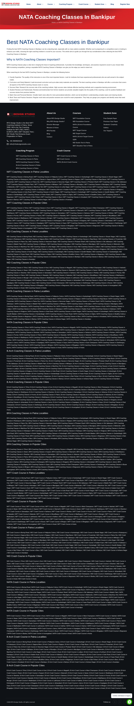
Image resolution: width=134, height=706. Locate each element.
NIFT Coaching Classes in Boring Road (20, 177)
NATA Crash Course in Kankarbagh (71, 587)
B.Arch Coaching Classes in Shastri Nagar (109, 356)
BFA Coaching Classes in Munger (26, 459)
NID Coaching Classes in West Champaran (87, 267)
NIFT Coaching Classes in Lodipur (104, 187)
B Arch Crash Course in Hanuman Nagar (35, 647)
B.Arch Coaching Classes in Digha (100, 373)
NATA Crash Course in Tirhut (16, 616)
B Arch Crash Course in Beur (108, 659)
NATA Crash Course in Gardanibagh (54, 602)
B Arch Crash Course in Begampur (61, 659)
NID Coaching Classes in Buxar (101, 283)
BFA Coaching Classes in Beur (22, 438)
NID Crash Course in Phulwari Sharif (38, 537)
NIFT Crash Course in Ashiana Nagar (24, 498)
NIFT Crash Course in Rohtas (61, 511)
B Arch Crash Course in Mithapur (22, 649)
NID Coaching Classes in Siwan (17, 270)
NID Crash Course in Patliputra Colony (43, 532)
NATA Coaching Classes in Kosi (40, 327)
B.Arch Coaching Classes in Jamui (40, 402)
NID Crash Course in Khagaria (89, 571)
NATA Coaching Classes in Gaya (56, 342)
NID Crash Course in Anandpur (18, 553)
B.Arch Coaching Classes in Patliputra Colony (50, 356)
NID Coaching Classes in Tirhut (17, 267)
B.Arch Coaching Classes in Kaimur (51, 400)
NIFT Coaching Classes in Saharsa (78, 213)
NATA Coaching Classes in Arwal (50, 347)
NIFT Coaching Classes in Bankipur (100, 197)
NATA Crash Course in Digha (101, 602)
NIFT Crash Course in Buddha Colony (106, 493)
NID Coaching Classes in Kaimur (114, 278)
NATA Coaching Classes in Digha (84, 314)
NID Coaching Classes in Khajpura (94, 249)
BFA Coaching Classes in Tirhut (17, 449)
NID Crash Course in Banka (85, 576)
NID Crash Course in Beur (30, 550)
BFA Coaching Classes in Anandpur (29, 441)
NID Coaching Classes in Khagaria (43, 280)
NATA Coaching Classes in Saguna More (42, 299)
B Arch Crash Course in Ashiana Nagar (83, 662)
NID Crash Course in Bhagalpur (42, 576)
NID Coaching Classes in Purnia (110, 273)
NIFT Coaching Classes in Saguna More (42, 179)
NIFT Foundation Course (81, 118)
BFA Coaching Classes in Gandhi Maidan (81, 433)
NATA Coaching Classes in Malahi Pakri (28, 304)
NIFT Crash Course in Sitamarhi (50, 509)
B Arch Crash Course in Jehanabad (50, 683)
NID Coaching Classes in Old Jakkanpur (99, 241)
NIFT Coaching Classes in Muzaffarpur (104, 215)
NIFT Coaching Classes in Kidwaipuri (33, 189)
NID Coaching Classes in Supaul (40, 270)
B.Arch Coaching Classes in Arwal (92, 407)
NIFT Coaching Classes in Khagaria (74, 220)
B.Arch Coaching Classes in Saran (107, 389)
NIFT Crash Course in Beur (58, 495)
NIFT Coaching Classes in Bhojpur (37, 226)
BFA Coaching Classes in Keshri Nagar (28, 433)
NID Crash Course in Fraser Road (39, 547)
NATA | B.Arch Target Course (83, 136)
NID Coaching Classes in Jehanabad (68, 280)
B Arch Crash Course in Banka (49, 688)
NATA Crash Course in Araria (82, 633)
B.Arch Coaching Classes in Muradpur (85, 363)
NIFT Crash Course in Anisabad (79, 495)
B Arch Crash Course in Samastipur (32, 675)
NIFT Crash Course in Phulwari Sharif (50, 483)
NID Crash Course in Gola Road (38, 545)
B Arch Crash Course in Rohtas (78, 675)
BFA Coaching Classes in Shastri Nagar (102, 418)
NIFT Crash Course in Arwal (47, 524)
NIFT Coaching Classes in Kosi (39, 208)
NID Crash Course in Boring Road (18, 532)
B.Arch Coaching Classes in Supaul (56, 389)
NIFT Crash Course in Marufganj (48, 485)
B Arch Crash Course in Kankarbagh (73, 642)
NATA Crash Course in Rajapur (51, 590)
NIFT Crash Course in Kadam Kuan (108, 488)
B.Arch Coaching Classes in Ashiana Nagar (79, 379)
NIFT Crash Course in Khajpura (35, 490)
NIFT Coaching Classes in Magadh (62, 208)
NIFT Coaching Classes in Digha (62, 194)
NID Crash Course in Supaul (21, 563)
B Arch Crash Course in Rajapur (53, 644)
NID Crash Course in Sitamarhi (42, 563)
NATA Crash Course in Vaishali (106, 616)
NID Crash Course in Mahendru (57, 540)
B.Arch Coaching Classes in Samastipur (68, 392)
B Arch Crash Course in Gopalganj (95, 683)
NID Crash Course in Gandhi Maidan (110, 545)
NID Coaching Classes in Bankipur (69, 257)
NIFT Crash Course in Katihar (48, 516)
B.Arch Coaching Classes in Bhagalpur (105, 405)
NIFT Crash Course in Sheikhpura (93, 509)
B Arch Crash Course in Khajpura (75, 654)
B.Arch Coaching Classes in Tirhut (18, 387)
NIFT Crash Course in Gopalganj (61, 519)
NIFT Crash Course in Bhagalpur (78, 521)
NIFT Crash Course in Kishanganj (91, 516)
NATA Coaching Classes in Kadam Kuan (77, 309)
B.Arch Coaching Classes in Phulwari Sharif (94, 361)
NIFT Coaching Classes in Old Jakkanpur (113, 182)
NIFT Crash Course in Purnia (82, 511)
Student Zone (99, 4)
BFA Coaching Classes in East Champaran (65, 464)
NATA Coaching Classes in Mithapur (54, 304)
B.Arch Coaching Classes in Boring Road (20, 356)
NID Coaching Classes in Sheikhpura (110, 270)
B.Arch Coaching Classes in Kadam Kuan (86, 368)
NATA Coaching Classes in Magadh (63, 327)
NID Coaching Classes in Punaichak (110, 239)
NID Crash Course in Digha (60, 547)
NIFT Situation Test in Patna (82, 146)
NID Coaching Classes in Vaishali (114, 267)
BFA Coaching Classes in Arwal (26, 469)
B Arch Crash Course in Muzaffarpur (69, 678)
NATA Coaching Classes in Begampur (19, 316)
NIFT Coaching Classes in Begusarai (87, 226)
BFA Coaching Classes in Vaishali (115, 449)
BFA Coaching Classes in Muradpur (59, 426)
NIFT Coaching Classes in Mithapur (46, 184)
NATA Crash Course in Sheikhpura (94, 618)
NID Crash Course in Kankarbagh (68, 532)
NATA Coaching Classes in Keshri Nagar (67, 311)
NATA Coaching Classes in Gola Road (40, 311)
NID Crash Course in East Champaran (76, 574)
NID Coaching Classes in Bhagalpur (32, 285)
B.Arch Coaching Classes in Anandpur (107, 379)
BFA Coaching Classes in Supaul (40, 452)
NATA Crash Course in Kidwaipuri (97, 597)
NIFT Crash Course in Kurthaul (62, 488)
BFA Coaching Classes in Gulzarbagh (54, 433)
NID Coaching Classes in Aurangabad (105, 285)
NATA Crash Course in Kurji (32, 597)
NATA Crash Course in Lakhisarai (33, 626)
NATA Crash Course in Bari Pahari (52, 605)
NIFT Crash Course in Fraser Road (61, 493)
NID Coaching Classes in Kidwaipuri (19, 249)
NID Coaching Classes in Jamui (92, 280)
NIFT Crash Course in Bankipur (101, 495)
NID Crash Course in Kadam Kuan (92, 542)
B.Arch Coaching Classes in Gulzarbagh (103, 371)
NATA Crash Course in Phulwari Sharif (54, 592)
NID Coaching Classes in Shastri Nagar (102, 236)
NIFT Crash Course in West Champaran (80, 506)
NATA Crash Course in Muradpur (35, 595)
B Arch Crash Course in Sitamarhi (56, 673)
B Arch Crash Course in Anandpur (108, 662)
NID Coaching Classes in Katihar (91, 278)
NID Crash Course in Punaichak (84, 535)
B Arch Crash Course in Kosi (37, 670)
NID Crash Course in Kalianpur (115, 542)
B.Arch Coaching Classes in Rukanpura (20, 358)
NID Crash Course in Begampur (106, 547)
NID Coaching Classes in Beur (22, 257)
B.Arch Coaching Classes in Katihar (26, 400)
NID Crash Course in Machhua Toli (81, 540)
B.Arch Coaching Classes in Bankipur (26, 379)
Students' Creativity (110, 124)
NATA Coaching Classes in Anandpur (79, 319)
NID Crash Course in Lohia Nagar (105, 540)
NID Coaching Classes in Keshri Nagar (24, 252)
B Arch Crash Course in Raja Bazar (77, 644)
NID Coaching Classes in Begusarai (57, 285)
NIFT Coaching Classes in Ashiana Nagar (33, 199)
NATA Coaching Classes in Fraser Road (59, 314)
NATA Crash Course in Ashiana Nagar (47, 607)
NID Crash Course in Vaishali (101, 561)
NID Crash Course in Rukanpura (115, 532)
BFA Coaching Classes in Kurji (67, 428)
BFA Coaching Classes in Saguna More (36, 421)
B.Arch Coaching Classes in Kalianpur (114, 368)
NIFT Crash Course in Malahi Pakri (100, 483)
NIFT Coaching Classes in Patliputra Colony (48, 177)
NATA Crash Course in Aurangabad (39, 633)
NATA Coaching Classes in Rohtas (103, 332)
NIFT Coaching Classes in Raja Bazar (93, 179)
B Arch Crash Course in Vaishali (109, 670)
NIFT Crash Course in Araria (67, 524)
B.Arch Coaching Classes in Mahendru (19, 366)
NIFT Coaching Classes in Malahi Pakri (20, 184)
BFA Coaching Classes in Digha (40, 436)
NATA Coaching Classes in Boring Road (20, 296)
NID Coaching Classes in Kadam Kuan (44, 249)
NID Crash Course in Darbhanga (101, 574)
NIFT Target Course (79, 130)
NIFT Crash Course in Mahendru (71, 485)
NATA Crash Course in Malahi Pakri (106, 592)
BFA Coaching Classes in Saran (87, 452)
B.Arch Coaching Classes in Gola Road (46, 371)
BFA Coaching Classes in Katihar (101, 459)
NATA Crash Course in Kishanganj (99, 626)
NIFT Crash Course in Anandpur (49, 498)
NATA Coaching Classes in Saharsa (79, 332)
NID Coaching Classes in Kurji (67, 247)
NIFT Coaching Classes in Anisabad (75, 197)
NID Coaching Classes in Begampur (92, 254)
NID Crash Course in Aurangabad (107, 576)
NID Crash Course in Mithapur (109, 537)
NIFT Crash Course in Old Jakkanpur (76, 483)
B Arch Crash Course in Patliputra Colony (45, 642)
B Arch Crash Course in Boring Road (19, 642)
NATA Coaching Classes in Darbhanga (111, 342)
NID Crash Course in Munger (80, 569)
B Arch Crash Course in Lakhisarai (49, 680)
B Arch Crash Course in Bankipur (36, 662)
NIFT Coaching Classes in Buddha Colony (88, 194)
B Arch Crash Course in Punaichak (101, 644)
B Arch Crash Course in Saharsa (56, 675)
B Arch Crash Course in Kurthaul (95, 652)
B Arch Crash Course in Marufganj (69, 649)
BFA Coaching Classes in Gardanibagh (109, 433)
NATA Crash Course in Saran (72, 618)
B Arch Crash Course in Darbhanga (51, 685)
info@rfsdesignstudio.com (20, 144)
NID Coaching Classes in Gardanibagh (105, 252)
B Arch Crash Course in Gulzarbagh (28, 657)
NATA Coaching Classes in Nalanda (79, 335)
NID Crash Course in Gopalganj (33, 574)
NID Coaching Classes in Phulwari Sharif (71, 241)
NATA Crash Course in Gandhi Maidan (28, 602)
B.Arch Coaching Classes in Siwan (31, 389)
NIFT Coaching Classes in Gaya (55, 223)
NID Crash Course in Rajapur (40, 535)
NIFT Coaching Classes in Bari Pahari (27, 197)
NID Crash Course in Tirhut (16, 561)
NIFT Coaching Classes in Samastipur (52, 213)
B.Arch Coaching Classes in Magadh (66, 387)
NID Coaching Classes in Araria (35, 288)
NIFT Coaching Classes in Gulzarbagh (73, 192)
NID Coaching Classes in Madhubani (42, 278)
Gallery (106, 127)
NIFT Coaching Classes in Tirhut (17, 208)
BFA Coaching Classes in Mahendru (109, 426)
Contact (49, 137)
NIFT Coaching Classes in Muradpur (71, 184)
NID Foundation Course (81, 121)
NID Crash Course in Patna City (107, 535)
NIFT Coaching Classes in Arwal (44, 228)
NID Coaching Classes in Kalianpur (70, 249)
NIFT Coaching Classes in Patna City (27, 182)
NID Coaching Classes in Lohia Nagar (43, 247)
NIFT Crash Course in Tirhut (16, 506)
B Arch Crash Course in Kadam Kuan (27, 654)
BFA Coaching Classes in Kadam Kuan (45, 431)
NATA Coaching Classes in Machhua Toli (42, 306)
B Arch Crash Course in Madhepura (94, 678)
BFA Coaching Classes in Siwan (17, 452)
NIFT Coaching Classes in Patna (27, 156)
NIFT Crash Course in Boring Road (18, 478)
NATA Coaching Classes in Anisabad (94, 316)
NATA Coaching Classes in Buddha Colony (111, 314)
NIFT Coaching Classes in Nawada (53, 215)
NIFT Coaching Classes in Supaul (47, 210)
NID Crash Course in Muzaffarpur (36, 569)
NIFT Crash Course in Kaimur (68, 516)
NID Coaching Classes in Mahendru (108, 244)
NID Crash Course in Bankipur (72, 550)
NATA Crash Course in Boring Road (18, 587)
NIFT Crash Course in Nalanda (25, 514)
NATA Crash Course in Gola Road (73, 600)
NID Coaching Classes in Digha (40, 254)
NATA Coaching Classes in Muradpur (79, 304)
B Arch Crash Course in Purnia (100, 675)
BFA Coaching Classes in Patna (27, 168)
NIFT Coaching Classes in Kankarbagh (77, 177)
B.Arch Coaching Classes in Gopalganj (66, 402)
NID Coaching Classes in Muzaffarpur (85, 275)
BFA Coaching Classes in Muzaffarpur (89, 457)
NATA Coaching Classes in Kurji (94, 306)
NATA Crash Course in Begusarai (116, 631)
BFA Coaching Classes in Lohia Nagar (43, 428)
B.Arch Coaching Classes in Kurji (101, 366)
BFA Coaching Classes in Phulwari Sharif (71, 423)
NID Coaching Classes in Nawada (37, 275)
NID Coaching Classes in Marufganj (83, 244)
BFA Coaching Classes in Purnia (114, 454)
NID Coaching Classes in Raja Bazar (85, 239)
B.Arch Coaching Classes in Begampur (38, 376)
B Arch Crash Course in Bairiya (58, 662)
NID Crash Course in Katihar (25, 571)
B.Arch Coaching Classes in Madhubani (89, 397)
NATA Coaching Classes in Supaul (47, 330)
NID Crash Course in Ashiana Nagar (115, 550)
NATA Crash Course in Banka (17, 633)
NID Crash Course (63, 159)
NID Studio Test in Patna (81, 142)
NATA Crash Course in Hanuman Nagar (28, 592)
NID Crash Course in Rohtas (52, 566)
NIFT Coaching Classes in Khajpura (111, 189)
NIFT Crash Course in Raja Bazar (73, 480)
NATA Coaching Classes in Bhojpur (41, 345)
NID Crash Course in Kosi (34, 561)
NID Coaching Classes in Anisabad (45, 257)
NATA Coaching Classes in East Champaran (82, 342)
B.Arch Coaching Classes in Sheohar (41, 392)
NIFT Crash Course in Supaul (28, 509)
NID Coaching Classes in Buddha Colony (65, 254)
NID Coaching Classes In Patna (27, 159)
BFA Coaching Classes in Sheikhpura (111, 452)
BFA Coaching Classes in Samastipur (43, 454)
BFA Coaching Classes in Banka (91, 467)
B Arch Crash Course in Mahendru (93, 649)
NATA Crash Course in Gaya (90, 628)
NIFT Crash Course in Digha (83, 493)
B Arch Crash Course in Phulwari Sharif (63, 647)
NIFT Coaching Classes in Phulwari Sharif (84, 182)
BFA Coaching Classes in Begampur (93, 436)
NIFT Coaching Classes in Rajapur (68, 179)
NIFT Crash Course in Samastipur (18, 511)
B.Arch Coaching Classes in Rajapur (75, 358)
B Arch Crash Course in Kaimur (93, 680)
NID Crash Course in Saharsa (32, 566)
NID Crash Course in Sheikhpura (84, 563)
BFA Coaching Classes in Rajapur (61, 421)
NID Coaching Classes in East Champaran (50, 283)
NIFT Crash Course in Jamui (39, 519)
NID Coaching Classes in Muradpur (59, 244)
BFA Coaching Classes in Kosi (39, 449)
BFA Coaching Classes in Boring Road (19, 418)
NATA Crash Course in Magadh (56, 616)
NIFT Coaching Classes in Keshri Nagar (46, 192)
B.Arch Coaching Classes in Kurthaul (32, 368)
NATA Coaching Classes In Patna (27, 162)
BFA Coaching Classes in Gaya (39, 464)
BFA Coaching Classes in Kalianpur (70, 431)
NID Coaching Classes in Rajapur (61, 239)
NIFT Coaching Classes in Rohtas (102, 213)
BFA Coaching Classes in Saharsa (68, 454)
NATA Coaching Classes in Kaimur (24, 340)
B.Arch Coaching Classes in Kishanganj (77, 400)
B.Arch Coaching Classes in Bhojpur (79, 405)
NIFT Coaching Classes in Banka (112, 226)
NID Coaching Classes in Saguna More (35, 239)
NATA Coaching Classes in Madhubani (66, 337)
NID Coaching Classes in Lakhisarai (67, 278)
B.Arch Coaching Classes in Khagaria (104, 400)
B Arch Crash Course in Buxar (74, 685)
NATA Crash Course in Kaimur (77, 626)
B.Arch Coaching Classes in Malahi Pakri (32, 363)
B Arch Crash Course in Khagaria (26, 683)
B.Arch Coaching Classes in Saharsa (95, 392)
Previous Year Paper (110, 121)
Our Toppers (107, 130)
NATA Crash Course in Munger (105, 623)
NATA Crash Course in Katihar (55, 626)
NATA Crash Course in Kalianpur (27, 600)
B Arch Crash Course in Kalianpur (52, 654)
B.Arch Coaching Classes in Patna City (35, 361)
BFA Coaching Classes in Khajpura (95, 431)
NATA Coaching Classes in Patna (31, 335)
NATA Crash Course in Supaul (29, 618)
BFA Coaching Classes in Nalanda (64, 457)
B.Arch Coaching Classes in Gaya (91, 402)
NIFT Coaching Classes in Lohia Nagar (57, 187)
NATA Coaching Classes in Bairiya (25, 319)
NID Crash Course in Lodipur (27, 542)
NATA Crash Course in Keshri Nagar (97, 600)
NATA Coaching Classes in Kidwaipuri (50, 309)
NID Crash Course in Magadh (54, 561)
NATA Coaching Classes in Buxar (18, 345)
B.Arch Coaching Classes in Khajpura (20, 371)
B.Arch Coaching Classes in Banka (40, 407)
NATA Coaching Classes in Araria (73, 347)
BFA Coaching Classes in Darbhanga (92, 464)
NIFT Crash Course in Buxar (35, 521)
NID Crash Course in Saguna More (18, 535)
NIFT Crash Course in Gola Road (58, 490)
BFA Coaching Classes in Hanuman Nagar (43, 423)
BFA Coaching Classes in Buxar (116, 464)
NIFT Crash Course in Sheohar (116, 509)
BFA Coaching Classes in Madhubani (51, 459)
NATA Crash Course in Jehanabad (25, 628)
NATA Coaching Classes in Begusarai (92, 345)
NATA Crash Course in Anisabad (95, 605)
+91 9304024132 (16, 141)
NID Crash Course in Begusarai (64, 576)
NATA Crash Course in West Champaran (81, 616)
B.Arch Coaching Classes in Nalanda (99, 394)
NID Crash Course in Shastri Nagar (92, 532)
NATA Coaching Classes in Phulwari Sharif (85, 301)
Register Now (125, 4)
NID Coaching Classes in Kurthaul (112, 247)
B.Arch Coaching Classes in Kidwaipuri (59, 368)
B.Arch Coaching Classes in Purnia (24, 394)
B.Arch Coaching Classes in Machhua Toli (47, 366)
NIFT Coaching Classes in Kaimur (24, 220)
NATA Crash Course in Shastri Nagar (96, 587)
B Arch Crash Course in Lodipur (72, 652)
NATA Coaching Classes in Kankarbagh (78, 296)
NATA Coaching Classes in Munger (40, 337)
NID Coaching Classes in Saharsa (64, 273)
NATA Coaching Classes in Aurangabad (25, 347)
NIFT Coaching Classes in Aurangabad (19, 228)
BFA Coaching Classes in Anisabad (45, 438)
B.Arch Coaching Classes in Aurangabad (66, 407)
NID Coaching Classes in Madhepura (111, 275)
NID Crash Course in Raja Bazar (62, 535)
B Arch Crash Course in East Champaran (25, 685)
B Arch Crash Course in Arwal (95, 688)
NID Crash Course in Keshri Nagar (62, 545)
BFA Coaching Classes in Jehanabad (82, 462)
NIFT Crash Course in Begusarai (101, 521)
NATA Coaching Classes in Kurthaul (24, 309)
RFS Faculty (51, 130)
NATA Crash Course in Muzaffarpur (58, 623)
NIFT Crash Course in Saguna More (27, 480)
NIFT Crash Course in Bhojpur (56, 521)
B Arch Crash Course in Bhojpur (96, 685)
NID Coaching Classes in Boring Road (19, 236)
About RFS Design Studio (56, 118)
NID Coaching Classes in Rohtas (88, 273)
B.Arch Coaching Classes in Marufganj (112, 363)
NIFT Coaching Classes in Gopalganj (31, 223)
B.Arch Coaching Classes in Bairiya (52, 379)
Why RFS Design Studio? (56, 121)
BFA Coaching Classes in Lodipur (89, 428)
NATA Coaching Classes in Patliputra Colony (49, 296)
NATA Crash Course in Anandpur (72, 607)
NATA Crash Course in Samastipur (25, 621)
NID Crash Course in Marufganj (35, 540)
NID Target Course (79, 133)
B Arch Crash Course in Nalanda (45, 678)
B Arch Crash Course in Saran (78, 673)
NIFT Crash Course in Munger (94, 514)
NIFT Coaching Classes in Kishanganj (48, 220)
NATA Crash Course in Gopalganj (69, 628)
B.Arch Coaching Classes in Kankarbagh (79, 356)
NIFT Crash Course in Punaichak (96, 480)
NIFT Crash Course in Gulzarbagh (106, 490)
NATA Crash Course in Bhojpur (70, 631)
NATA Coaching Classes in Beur (70, 316)
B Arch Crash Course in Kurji (51, 652)
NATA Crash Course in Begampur (29, 605)
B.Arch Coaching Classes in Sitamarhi (81, 389)
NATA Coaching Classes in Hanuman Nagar (55, 301)
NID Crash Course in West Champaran (77, 561)
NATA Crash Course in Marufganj (59, 595)
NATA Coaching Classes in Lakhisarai (92, 337)
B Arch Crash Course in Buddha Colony (36, 659)
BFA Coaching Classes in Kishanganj (32, 462)
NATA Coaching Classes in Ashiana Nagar (51, 319)
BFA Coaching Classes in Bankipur (69, 438)
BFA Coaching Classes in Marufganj (84, 426)
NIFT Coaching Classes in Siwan (24, 210)
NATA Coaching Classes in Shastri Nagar (105, 296)
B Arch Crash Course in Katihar (72, 680)
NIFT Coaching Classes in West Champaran (90, 208)
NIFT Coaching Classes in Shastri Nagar (104, 177)
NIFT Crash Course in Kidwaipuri (84, 488)
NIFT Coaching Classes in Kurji (81, 187)
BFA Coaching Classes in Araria (48, 469)
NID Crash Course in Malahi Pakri (87, 537)
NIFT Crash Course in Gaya (82, 519)
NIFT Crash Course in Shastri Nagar (95, 478)
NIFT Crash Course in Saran (71, 509)
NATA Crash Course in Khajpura (49, 600)
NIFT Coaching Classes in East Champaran (81, 223)
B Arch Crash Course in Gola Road (98, 654)
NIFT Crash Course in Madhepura (72, 514)
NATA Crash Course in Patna (111, 621)
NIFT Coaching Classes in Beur (51, 197)
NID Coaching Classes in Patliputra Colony (47, 236)
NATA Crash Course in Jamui (47, 628)
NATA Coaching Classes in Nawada (54, 335)
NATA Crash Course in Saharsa (48, 621)
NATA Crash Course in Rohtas (70, 621)
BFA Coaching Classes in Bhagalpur (43, 467)
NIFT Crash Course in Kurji (21, 488)
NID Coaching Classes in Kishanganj (19, 280)
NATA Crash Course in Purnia (90, 621)
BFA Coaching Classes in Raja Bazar (85, 421)
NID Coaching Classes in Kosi (38, 267)
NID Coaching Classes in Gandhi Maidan (77, 252)
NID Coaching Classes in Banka (80, 285)
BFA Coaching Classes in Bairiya (93, 438)
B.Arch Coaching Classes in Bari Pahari (65, 376)
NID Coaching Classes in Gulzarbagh (50, 252)
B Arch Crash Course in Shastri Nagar (98, 642)
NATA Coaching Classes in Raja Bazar (94, 299)
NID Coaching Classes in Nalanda (60, 275)
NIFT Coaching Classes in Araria (67, 228)
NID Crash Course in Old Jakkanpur (63, 537)
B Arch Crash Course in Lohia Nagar (29, 652)
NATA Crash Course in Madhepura (82, 623)
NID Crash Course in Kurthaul (48, 542)
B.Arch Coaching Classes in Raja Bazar (101, 358)
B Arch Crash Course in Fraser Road (107, 657)
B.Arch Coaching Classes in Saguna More (48, 358)
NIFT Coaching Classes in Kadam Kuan (60, 189)
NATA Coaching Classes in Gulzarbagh (95, 311)
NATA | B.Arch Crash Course (67, 162)
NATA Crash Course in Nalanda (35, 623)
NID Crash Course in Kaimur (45, 571)
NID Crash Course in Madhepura (59, 569)
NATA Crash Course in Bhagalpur (93, 631)
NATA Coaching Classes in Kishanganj (49, 340)
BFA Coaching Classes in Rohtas (91, 454)
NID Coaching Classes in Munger (18, 278)
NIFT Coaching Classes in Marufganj (97, 184)
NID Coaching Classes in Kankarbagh (75, 236)
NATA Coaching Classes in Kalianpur (104, 309)
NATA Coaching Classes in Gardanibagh (31, 314)
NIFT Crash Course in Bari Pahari (37, 495)
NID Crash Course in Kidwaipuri (69, 542)
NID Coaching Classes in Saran (86, 270)
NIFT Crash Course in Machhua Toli (95, 485)
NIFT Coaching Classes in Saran (95, 210)
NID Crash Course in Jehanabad (111, 571)
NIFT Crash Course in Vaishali (105, 506)
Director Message (53, 124)
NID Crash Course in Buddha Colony (83, 547)
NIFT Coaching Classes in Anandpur (60, 199)
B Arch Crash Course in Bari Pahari (86, 659)
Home (28, 4)
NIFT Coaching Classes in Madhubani (65, 218)
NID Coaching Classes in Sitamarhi (63, 270)
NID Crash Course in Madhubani (102, 569)
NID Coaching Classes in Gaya (25, 283)
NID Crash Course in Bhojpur (21, 576)
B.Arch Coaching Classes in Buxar (54, 405)
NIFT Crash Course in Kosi (35, 506)
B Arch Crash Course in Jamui (73, 683)
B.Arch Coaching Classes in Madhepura (36, 397)
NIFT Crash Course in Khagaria (113, 516)
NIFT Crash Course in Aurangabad (25, 524)
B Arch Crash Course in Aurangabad (72, 688)
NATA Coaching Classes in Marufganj (105, 304)
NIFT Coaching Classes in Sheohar (27, 213)
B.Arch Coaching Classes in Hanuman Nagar (64, 361)
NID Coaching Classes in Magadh (61, 267)
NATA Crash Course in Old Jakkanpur (81, 592)
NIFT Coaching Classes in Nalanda (78, 215)
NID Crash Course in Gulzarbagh (85, 545)
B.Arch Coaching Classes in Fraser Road (74, 373)
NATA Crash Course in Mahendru (82, 595)
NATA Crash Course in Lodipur (52, 597)
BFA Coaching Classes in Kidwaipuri (19, 431)
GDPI (74, 139)
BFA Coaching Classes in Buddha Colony (66, 436)
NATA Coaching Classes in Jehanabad (101, 340)
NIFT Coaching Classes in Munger (40, 218)
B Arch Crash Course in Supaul (33, 673)
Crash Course (83, 4)
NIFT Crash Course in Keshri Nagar (82, 490)
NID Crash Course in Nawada (112, 566)
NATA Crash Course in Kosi (36, 616)
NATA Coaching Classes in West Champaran (91, 327)
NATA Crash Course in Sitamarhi (50, 618)
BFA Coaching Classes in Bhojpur (19, 467)
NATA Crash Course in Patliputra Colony (44, 587)
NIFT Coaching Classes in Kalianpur (86, 189)
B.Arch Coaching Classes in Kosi (41, 387)
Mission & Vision (53, 127)
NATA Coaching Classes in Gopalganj (31, 342)
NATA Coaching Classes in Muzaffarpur (105, 335)
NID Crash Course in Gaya (54, 574)
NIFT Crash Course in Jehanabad (18, 519)
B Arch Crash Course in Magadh (58, 670)
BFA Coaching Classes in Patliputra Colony (47, 418)
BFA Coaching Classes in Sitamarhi (64, 452)
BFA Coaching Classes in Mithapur (34, 426)
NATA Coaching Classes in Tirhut (17, 327)
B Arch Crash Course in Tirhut (16, 670)
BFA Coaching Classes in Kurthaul (113, 428)
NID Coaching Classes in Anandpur (23, 259)
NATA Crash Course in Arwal (62, 633)
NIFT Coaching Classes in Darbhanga (109, 223)
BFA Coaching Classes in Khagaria (57, 462)
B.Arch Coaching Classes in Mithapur (59, 363)
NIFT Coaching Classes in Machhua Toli (29, 187)
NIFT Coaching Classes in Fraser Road (37, 194)
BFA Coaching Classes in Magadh (61, 449)
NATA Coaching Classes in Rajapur (69, 299)
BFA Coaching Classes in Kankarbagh (75, 418)
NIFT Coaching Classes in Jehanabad (99, 220)
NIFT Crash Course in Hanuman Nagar (23, 483)
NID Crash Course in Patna (92, 566)
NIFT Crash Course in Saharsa (40, 511)
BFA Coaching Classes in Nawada (40, 457)
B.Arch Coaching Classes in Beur (91, 376)
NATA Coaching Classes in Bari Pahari (45, 316)
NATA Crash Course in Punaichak (97, 590)
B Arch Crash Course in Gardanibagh (81, 657)
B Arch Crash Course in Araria (116, 688)
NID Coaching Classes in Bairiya (92, 257)
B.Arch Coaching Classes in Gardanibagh (45, 373)
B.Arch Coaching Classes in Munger (63, 397)
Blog (112, 4)
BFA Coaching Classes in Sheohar (18, 454)
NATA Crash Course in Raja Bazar (73, 590)
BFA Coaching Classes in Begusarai (68, 467)
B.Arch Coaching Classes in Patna (28, 165)
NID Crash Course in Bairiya (92, 550)
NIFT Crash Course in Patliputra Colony (44, 478)
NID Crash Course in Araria (27, 579)
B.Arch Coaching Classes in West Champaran (94, 387)
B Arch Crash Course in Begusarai (26, 688)
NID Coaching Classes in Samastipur (40, 273)
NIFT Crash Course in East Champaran (106, 519)
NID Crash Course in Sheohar (106, 563)
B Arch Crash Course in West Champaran (84, 670)
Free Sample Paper (110, 118)
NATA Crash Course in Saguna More (27, 590)
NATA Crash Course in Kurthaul (74, 597)
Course (50, 4)
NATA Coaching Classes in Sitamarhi (72, 330)
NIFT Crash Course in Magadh (56, 506)
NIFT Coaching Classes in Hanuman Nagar (55, 182)
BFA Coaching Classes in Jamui (106, 462)
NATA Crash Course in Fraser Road (79, 602)
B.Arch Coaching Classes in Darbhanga (29, 405)
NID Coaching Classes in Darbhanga (78, 283)
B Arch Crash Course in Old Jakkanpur (89, 647)
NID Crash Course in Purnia (72, 566)
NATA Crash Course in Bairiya (24, 607)
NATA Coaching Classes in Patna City (27, 301)
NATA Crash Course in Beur (74, 605)
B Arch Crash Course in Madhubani (24, 680)
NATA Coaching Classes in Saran (97, 330)
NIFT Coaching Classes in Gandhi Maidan (101, 192)
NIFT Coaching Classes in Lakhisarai (92, 218)
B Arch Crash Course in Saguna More (29, 644)
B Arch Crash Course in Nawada (22, 678)
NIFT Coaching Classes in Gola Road (19, 192)
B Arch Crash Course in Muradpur (45, 649)
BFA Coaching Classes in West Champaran (88, 449)
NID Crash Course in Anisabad (51, 550)
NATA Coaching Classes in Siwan (24, 330)
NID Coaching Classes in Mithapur (34, 244)
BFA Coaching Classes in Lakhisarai (76, 459)
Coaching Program (65, 4)
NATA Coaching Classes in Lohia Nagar (70, 306)
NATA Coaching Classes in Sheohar (27, 332)
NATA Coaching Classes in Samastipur (53, 332)
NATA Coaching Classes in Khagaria (75, 340)
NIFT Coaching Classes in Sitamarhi (71, 210)
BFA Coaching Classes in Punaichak (111, 421)
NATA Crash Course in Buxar (49, 631)
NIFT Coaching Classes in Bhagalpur (62, 226)
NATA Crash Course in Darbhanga (27, 631)
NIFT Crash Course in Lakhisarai (26, 516)
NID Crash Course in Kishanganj (67, 571)
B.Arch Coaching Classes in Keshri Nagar (74, 371)
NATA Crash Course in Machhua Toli (106, 595)
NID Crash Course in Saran (63, 563)
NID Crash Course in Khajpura (17, 545)
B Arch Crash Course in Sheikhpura (101, 673)
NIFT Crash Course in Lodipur (41, 488)
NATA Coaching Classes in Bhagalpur (66, 345)
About (39, 4)
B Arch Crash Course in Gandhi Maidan (55, 657)
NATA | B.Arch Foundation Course (82, 126)
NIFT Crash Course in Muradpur (25, 485)
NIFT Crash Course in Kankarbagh (69, 478)
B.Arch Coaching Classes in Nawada (73, 394)
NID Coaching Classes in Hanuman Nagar (43, 241)
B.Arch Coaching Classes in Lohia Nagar (75, 366)
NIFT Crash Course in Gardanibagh (36, 493)
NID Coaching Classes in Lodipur (89, 247)
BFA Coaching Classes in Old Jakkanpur (99, 423)
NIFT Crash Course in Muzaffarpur (48, 514)
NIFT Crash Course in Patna (67, 156)
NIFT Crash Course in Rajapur (50, 480)
